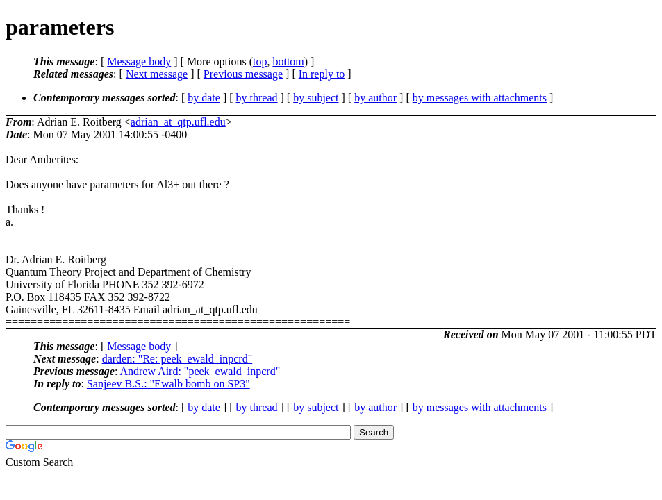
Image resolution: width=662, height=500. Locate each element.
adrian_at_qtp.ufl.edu (178, 122)
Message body (139, 61)
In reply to (322, 74)
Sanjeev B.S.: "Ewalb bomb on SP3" (168, 384)
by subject (315, 97)
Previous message (243, 74)
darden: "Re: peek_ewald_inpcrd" (177, 359)
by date (204, 97)
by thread (257, 97)
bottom (288, 61)
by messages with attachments (480, 97)
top (260, 61)
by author (375, 97)
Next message (157, 74)
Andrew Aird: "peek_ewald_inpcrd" (199, 371)
